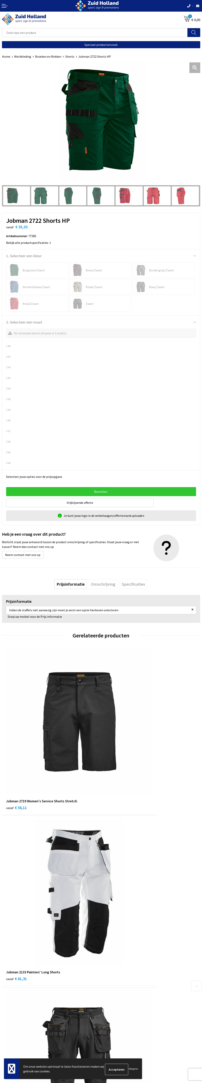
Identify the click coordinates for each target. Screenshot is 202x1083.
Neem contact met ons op (22, 555)
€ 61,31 (115, 752)
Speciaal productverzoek (101, 45)
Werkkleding (22, 56)
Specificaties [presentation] (133, 584)
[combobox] (95, 32)
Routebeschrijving (115, 958)
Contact (108, 940)
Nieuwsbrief (111, 946)
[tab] (70, 584)
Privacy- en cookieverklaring (21, 1037)
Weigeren (133, 1069)
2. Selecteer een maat (24, 322)
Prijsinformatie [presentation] (71, 584)
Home (6, 56)
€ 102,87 (17, 869)
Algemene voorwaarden (18, 1031)
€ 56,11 (16, 752)
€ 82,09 (115, 869)
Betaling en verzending (118, 952)
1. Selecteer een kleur (24, 255)
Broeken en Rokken (48, 56)
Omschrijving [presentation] (103, 584)
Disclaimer (9, 1043)
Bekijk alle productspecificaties (28, 243)
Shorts (69, 56)
